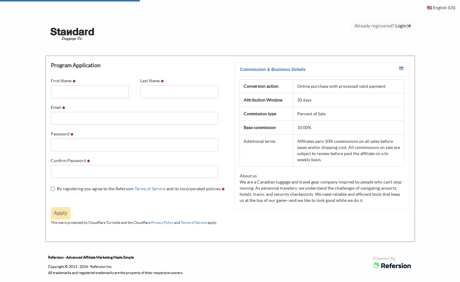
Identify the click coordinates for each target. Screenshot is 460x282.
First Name (63, 80)
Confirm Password (70, 160)
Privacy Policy (162, 222)
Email (58, 107)
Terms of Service (150, 188)
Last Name (152, 80)
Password (62, 134)
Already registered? (382, 25)
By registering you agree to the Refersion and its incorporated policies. (138, 188)
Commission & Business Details (321, 69)
